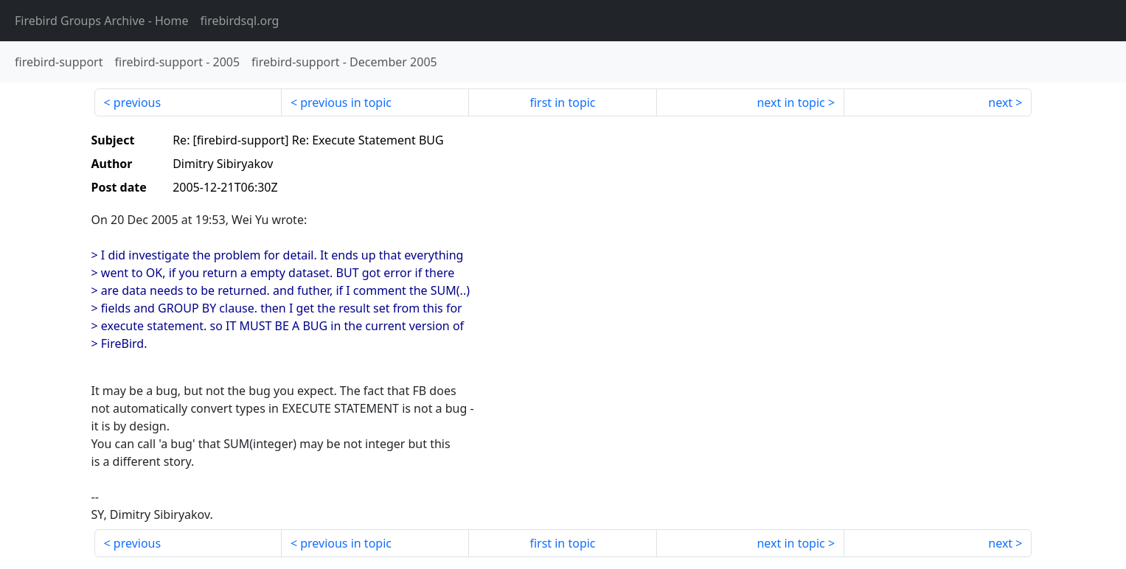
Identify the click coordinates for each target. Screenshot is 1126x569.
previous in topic (346, 102)
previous (137, 102)
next (1000, 102)
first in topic (562, 102)
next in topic (790, 102)
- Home (102, 21)
